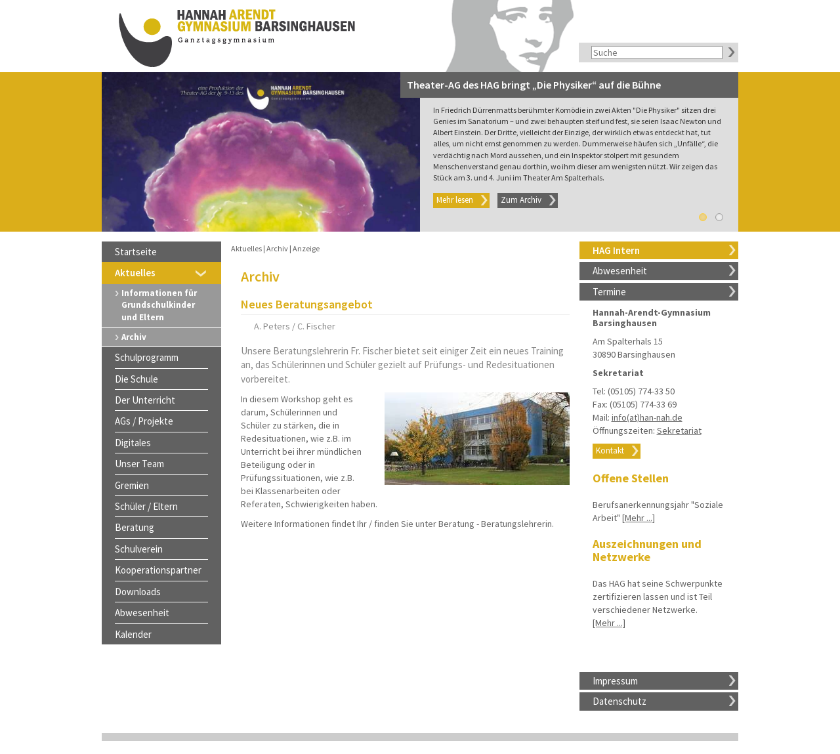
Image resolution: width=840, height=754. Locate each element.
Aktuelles (135, 272)
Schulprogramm (146, 357)
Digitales (133, 442)
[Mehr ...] (638, 518)
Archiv (133, 337)
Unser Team (139, 463)
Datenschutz (619, 701)
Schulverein (139, 549)
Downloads (138, 591)
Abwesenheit (620, 270)
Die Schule (136, 379)
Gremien (132, 485)
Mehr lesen (454, 199)
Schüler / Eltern (146, 506)
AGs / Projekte (144, 421)
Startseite (136, 251)
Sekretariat (679, 430)
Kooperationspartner (158, 570)
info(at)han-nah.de (647, 417)
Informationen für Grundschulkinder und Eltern (159, 305)
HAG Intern (616, 250)
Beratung (134, 527)
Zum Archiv (521, 199)
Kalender (133, 634)
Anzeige (306, 248)
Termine (609, 291)
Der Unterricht (145, 400)
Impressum (615, 681)
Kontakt (610, 450)
